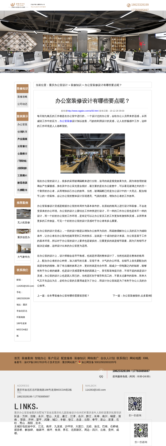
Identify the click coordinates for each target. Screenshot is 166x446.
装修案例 (27, 358)
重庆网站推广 (69, 362)
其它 (22, 190)
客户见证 (53, 358)
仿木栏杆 (81, 412)
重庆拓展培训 (113, 412)
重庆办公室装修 (23, 412)
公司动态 (22, 104)
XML (146, 358)
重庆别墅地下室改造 (43, 412)
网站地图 (135, 358)
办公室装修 (66, 121)
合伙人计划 (108, 358)
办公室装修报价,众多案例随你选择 (142, 295)
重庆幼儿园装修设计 (65, 412)
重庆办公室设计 (58, 84)
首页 (17, 358)
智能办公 (40, 358)
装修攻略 (22, 96)
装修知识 (76, 84)
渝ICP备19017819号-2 (36, 362)
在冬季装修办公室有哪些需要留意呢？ (68, 295)
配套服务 (67, 358)
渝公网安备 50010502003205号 (97, 362)
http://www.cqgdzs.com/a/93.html (82, 111)
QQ (101, 373)
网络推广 (93, 358)
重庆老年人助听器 (96, 412)
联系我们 (122, 358)
